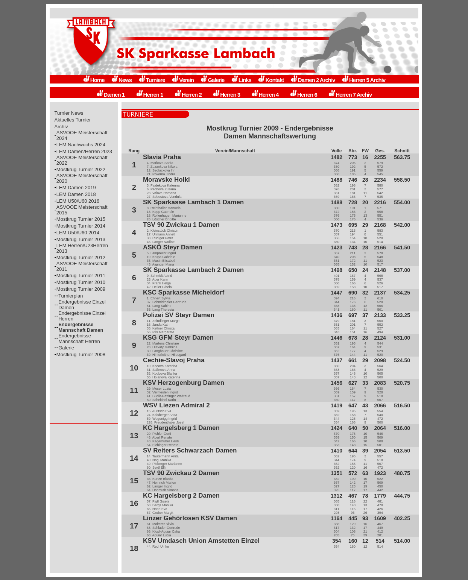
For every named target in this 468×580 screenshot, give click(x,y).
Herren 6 (303, 94)
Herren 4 (265, 94)
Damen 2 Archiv (312, 80)
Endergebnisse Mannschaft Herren (79, 338)
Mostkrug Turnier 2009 (80, 289)
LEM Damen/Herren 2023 (84, 151)
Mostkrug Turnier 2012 (80, 257)
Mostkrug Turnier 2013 (80, 239)
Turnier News (69, 113)
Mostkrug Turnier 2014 (80, 226)
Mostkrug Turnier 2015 (80, 219)
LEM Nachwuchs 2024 (80, 144)
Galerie (212, 80)
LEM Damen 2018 (76, 194)
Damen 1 (110, 94)
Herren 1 (149, 94)
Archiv (61, 126)
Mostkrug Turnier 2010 (80, 282)
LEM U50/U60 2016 (77, 201)
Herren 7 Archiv (350, 94)
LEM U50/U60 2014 (77, 232)
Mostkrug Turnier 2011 (80, 275)
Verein (183, 80)
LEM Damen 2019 (76, 187)
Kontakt (271, 80)
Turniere (151, 80)
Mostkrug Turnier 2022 (80, 169)
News (121, 80)
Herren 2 (188, 94)
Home (94, 80)
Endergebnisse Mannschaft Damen (80, 327)
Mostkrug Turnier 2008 (80, 354)
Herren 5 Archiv (363, 80)
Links (241, 80)
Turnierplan (70, 296)
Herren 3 (226, 94)
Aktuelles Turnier (73, 120)
